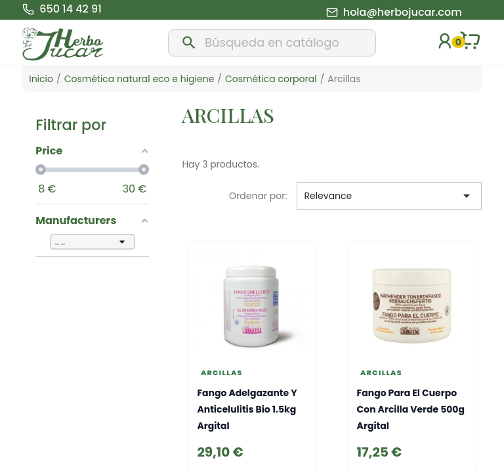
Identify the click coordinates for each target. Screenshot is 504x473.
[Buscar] (272, 43)
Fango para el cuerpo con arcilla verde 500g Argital (411, 409)
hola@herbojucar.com (402, 12)
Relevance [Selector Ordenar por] (389, 196)
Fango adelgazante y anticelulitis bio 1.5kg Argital (247, 409)
